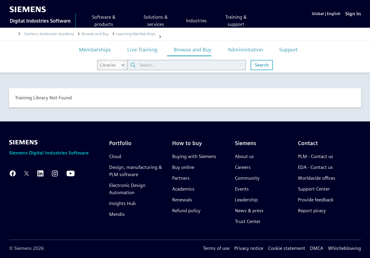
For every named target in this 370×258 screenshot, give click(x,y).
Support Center (314, 189)
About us (244, 156)
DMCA (316, 248)
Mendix (117, 214)
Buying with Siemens (194, 156)
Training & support (236, 20)
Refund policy (186, 210)
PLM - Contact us (315, 156)
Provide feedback (316, 200)
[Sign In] (353, 14)
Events (242, 189)
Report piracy (312, 210)
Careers (243, 167)
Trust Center (248, 221)
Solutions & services (156, 20)
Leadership (246, 200)
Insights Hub (122, 203)
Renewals (182, 200)
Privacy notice (248, 248)
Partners (181, 178)
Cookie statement (286, 248)
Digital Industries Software (40, 21)
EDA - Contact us (315, 167)
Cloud (115, 156)
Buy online (183, 167)
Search (262, 64)
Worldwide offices (316, 178)
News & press (249, 210)
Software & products (103, 20)
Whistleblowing (344, 248)
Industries (196, 20)
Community (247, 178)
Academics (183, 189)
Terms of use (216, 248)
